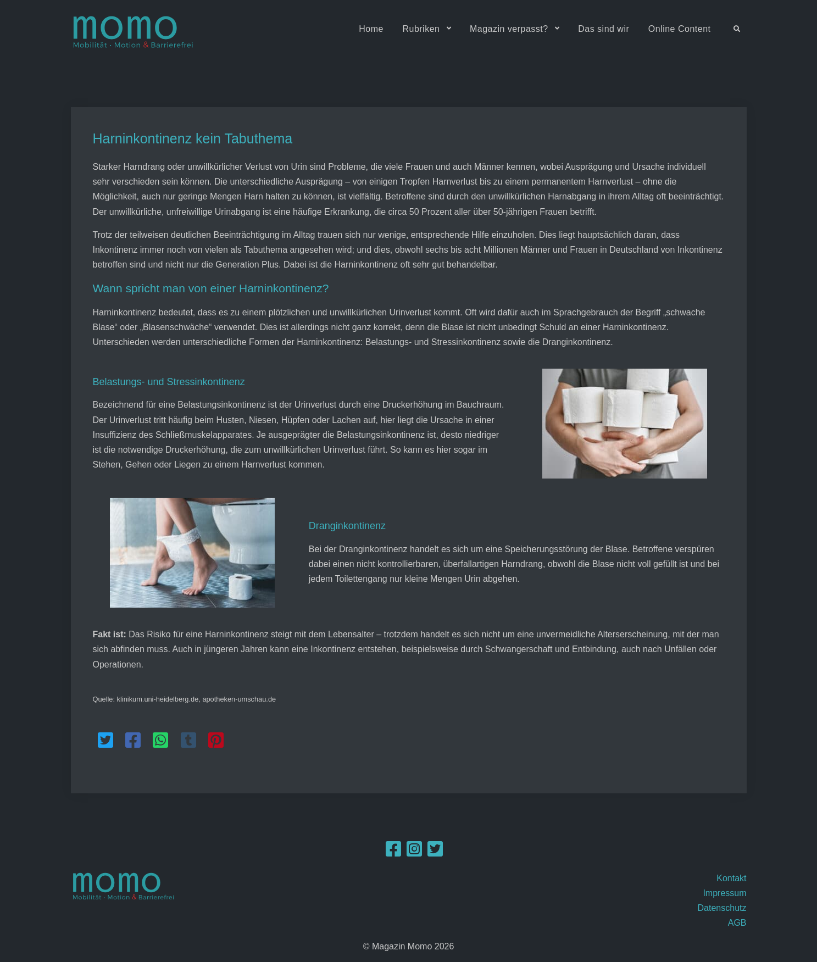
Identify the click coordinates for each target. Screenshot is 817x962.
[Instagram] (414, 852)
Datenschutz (722, 908)
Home (371, 29)
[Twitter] (435, 852)
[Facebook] (393, 852)
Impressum (724, 893)
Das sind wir (603, 29)
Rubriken (421, 29)
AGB (737, 922)
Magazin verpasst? (509, 29)
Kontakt (731, 878)
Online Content (679, 29)
